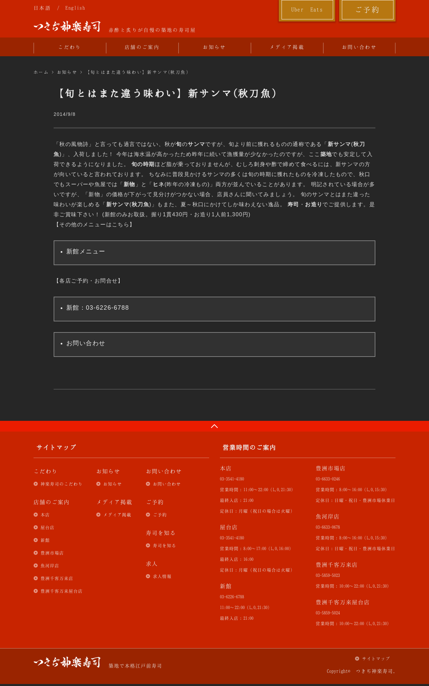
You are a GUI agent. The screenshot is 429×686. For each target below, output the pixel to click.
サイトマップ (376, 658)
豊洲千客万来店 (57, 578)
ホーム (41, 72)
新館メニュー (85, 251)
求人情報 (162, 576)
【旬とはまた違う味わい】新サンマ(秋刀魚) (136, 72)
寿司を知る (164, 545)
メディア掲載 (286, 47)
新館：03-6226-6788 (97, 307)
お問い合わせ (359, 47)
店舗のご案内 (142, 47)
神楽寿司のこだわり (62, 483)
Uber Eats (307, 9)
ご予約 (367, 9)
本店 (45, 514)
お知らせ (214, 47)
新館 (45, 540)
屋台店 (48, 527)
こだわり (69, 47)
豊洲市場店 (52, 552)
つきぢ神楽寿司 (67, 26)
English (75, 7)
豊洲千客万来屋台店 (62, 591)
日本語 (42, 7)
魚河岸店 (50, 565)
